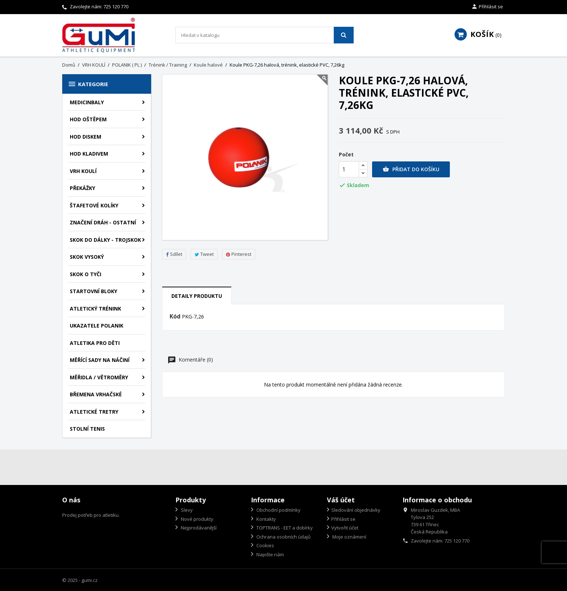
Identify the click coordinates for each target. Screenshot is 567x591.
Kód (175, 316)
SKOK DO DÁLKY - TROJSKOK (105, 239)
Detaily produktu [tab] (196, 295)
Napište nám (269, 554)
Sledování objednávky (355, 510)
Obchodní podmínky (277, 510)
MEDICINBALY (87, 102)
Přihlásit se (343, 519)
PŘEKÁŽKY (82, 188)
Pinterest (238, 254)
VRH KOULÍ (83, 171)
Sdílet (174, 254)
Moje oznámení (348, 536)
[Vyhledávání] (264, 35)
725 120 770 (115, 6)
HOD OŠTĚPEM (88, 119)
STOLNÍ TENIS (87, 428)
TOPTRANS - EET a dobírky (284, 527)
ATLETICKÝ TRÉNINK (95, 308)
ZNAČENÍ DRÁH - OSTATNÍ (103, 222)
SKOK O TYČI (85, 274)
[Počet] (349, 169)
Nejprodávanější (198, 527)
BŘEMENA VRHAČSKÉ (96, 394)
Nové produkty (196, 519)
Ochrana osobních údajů (283, 536)
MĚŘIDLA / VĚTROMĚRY (99, 377)
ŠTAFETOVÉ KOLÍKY (94, 205)
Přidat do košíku (411, 169)
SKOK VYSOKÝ (87, 256)
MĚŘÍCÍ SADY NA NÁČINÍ (99, 359)
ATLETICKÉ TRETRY (94, 411)
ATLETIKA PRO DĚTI (95, 342)
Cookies (264, 545)
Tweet (204, 254)
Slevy (186, 510)
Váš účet (341, 499)
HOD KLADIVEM (89, 153)
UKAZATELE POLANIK (96, 325)
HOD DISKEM (85, 136)
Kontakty (265, 519)
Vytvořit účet (344, 527)
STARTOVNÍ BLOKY (93, 291)
